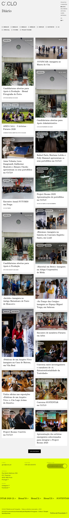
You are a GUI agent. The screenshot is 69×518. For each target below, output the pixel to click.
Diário (64, 6)
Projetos (63, 2)
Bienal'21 (24, 27)
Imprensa (63, 15)
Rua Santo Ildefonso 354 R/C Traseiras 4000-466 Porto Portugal (9, 476)
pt (62, 20)
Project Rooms (26, 29)
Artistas (63, 11)
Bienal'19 (32, 27)
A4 (58, 27)
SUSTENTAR (51, 27)
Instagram (5, 485)
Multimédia (64, 8)
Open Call (7, 29)
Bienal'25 (6, 27)
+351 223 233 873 (30, 465)
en (61, 18)
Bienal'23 (15, 27)
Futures (15, 29)
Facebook (5, 488)
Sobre (62, 13)
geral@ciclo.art (6, 465)
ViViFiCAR (41, 27)
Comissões (64, 4)
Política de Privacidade (58, 513)
